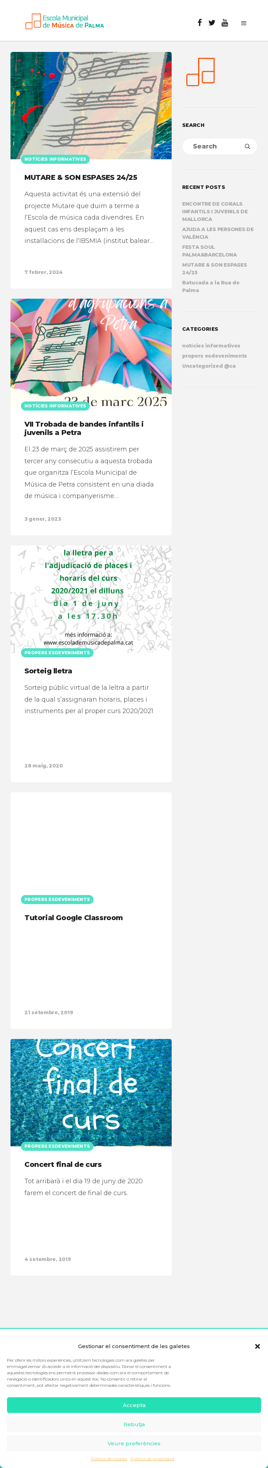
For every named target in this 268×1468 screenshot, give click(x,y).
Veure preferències (134, 1443)
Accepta (134, 1405)
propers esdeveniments (214, 356)
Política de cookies (109, 1458)
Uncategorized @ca (209, 366)
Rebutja (134, 1424)
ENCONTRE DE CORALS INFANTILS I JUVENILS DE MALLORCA (215, 211)
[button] (257, 1346)
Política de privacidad (152, 1458)
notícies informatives (211, 346)
